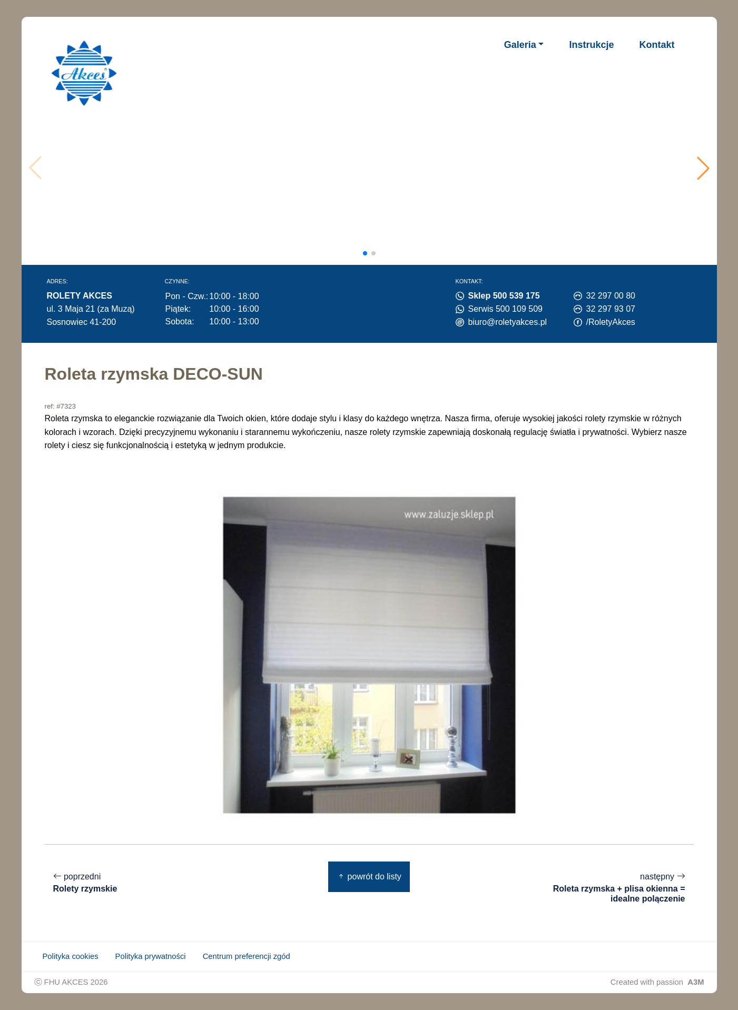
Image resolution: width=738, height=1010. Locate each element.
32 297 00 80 (610, 295)
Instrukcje (591, 44)
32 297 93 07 (610, 308)
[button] (703, 168)
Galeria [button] (520, 44)
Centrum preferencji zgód (246, 956)
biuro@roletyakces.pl (507, 322)
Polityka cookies (71, 956)
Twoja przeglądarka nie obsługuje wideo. (373, 168)
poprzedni (85, 883)
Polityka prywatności (150, 956)
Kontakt (657, 44)
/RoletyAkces (610, 322)
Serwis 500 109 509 (505, 308)
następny (614, 888)
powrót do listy (369, 876)
